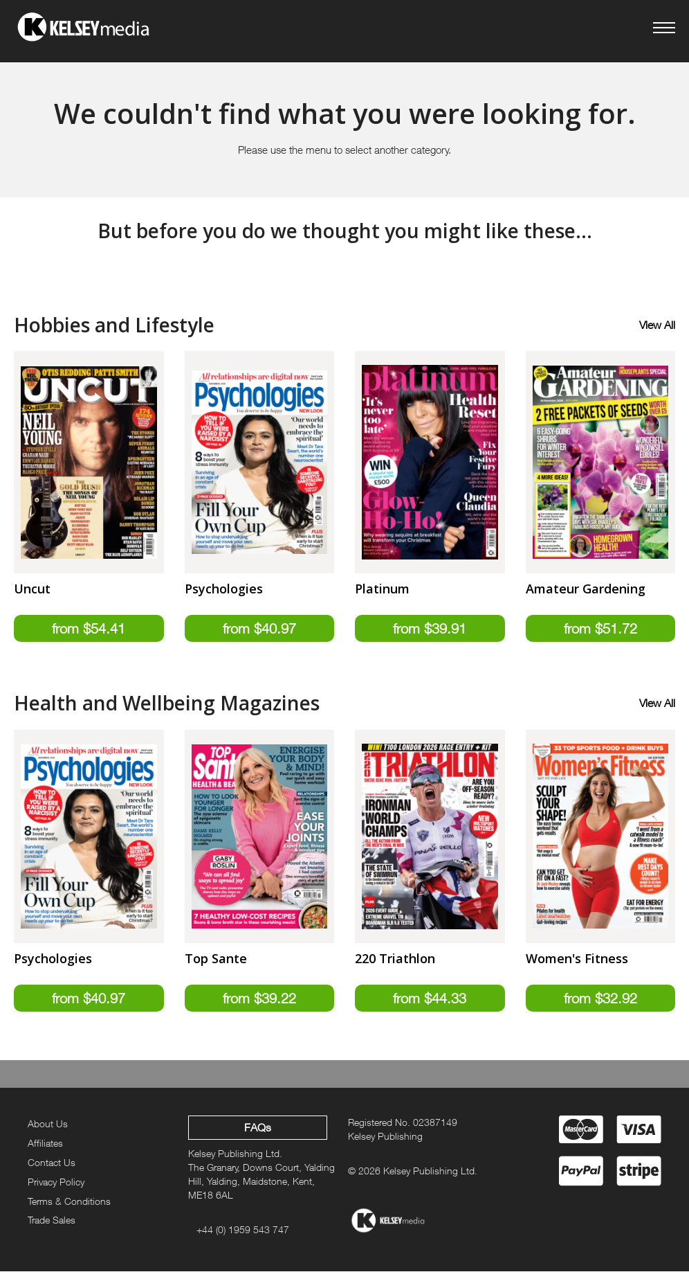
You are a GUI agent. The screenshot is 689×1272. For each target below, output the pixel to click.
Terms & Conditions (69, 1202)
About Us (48, 1124)
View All (657, 325)
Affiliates (45, 1143)
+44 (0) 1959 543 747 (242, 1230)
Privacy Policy (56, 1182)
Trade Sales (51, 1221)
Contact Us (51, 1163)
